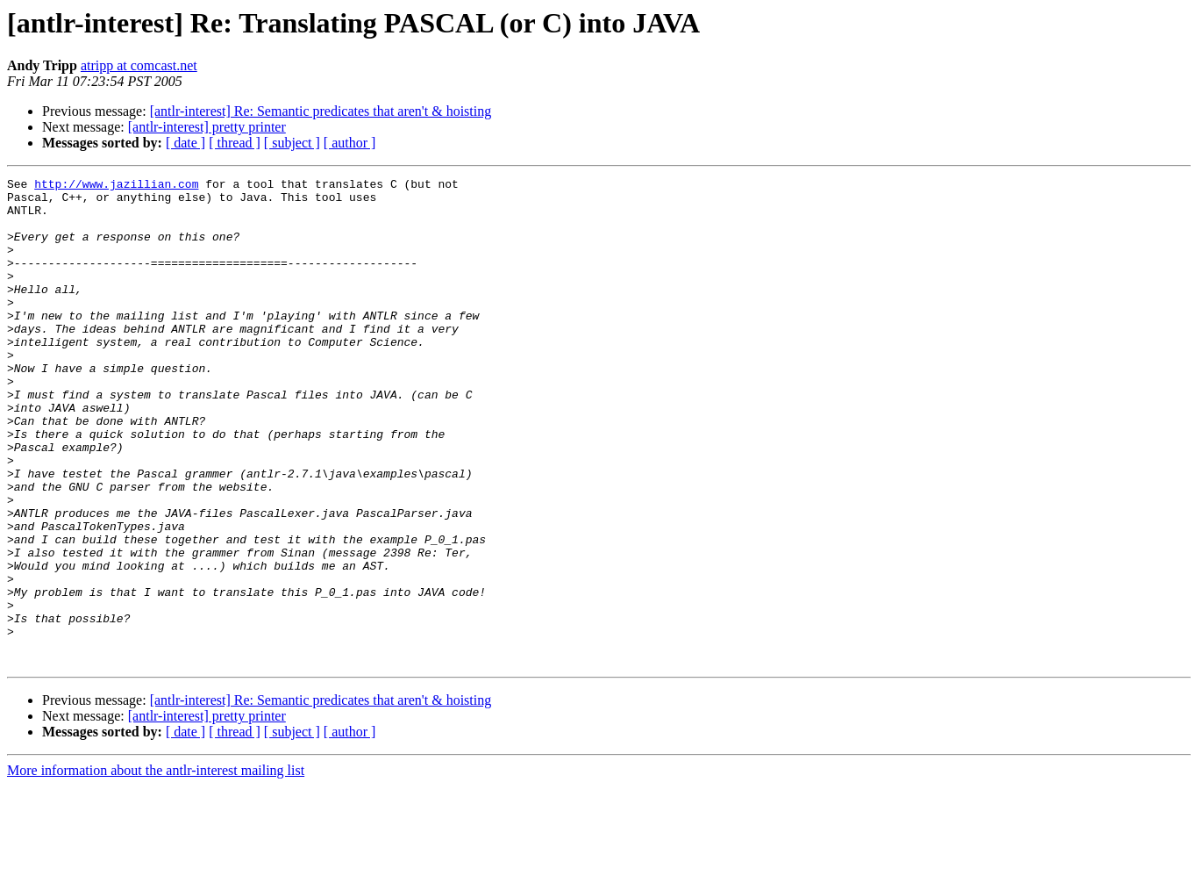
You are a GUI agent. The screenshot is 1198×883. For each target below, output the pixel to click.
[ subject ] (292, 142)
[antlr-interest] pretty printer (207, 126)
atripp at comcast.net (139, 65)
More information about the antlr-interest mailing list (155, 867)
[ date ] (185, 142)
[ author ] (350, 142)
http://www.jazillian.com (116, 186)
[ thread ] (234, 142)
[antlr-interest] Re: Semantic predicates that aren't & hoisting (321, 111)
